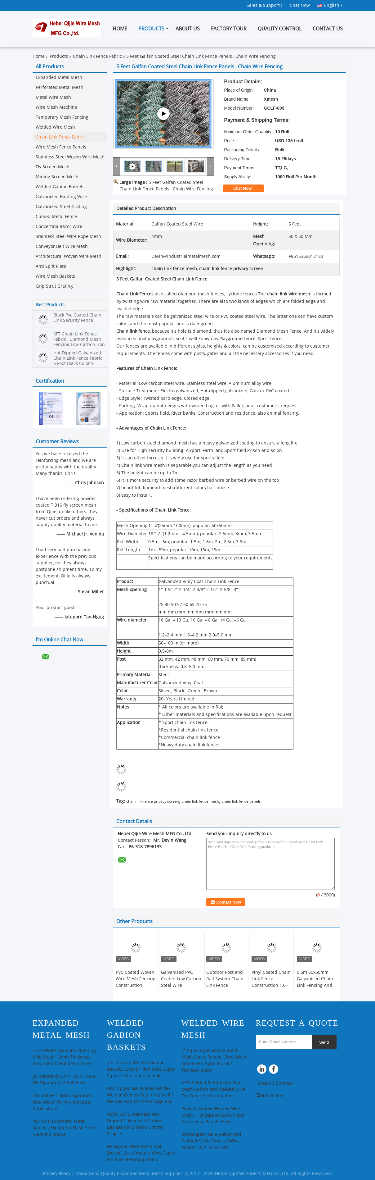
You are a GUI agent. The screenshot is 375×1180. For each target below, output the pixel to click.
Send (324, 1042)
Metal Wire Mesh (53, 97)
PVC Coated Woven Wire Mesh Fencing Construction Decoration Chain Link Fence (135, 985)
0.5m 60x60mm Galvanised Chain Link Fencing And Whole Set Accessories (315, 985)
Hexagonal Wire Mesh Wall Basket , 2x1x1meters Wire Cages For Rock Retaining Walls (141, 1153)
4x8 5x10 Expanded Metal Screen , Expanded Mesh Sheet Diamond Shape (65, 1128)
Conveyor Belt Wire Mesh (62, 246)
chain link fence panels (241, 801)
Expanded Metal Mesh (59, 77)
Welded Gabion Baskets (60, 186)
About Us (188, 29)
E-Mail (264, 1083)
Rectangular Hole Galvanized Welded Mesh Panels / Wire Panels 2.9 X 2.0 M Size (211, 1141)
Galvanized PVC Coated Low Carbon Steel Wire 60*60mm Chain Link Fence (181, 985)
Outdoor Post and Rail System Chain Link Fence (224, 979)
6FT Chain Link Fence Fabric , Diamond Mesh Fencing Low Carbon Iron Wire (79, 342)
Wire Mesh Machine (56, 107)
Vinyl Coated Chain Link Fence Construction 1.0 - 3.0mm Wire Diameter (271, 985)
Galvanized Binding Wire (61, 196)
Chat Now (300, 5)
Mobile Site (269, 1095)
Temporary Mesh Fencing (62, 117)
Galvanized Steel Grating (61, 206)
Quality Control (279, 29)
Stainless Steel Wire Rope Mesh (68, 236)
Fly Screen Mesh (52, 167)
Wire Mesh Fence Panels (61, 147)
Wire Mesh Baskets (55, 276)
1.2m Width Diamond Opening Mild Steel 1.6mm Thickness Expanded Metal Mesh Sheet (64, 1057)
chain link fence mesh (200, 801)
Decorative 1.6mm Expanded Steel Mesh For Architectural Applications (62, 1102)
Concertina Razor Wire (59, 226)
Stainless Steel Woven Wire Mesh (70, 157)
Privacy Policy (56, 1173)
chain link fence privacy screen (152, 801)
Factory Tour (229, 29)
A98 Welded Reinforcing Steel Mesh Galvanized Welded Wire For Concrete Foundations (213, 1089)
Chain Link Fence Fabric (97, 56)
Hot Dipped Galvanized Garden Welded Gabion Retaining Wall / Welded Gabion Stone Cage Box (140, 1095)
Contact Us (328, 29)
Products (151, 29)
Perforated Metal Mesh (59, 87)
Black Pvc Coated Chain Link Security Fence (77, 317)
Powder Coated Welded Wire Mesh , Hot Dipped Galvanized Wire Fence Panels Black (212, 1115)
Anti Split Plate (51, 266)
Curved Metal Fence (56, 216)
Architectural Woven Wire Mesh (68, 256)
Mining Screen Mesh (57, 177)
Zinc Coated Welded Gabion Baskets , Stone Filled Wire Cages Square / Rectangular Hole (141, 1069)
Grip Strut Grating (54, 286)
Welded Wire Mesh (55, 127)
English (333, 5)
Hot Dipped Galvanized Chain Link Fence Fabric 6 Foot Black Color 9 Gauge (77, 360)
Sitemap (284, 1083)
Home (120, 29)
